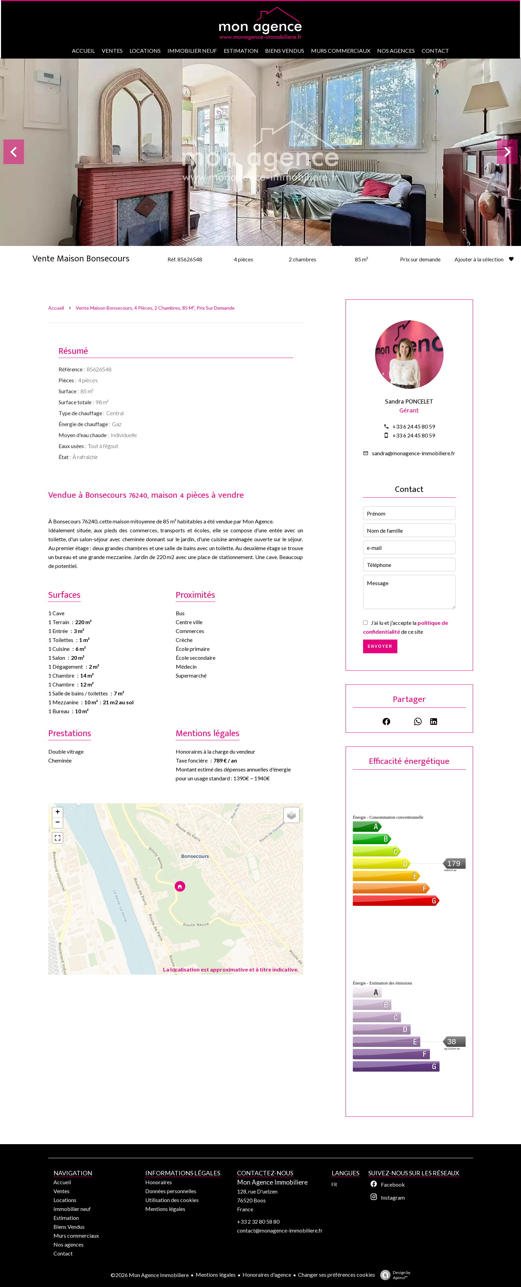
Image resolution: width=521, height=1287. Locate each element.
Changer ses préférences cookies (336, 1274)
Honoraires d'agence (267, 1274)
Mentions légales (216, 1274)
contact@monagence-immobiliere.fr (280, 1230)
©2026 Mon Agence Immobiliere (150, 1275)
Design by (393, 1275)
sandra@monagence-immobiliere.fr (413, 453)
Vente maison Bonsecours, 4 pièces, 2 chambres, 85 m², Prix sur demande (155, 308)
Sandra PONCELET (409, 401)
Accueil (56, 308)
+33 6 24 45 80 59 (414, 426)
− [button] (57, 823)
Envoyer (380, 646)
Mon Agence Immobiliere (272, 1182)
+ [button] (57, 812)
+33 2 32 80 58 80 (258, 1221)
